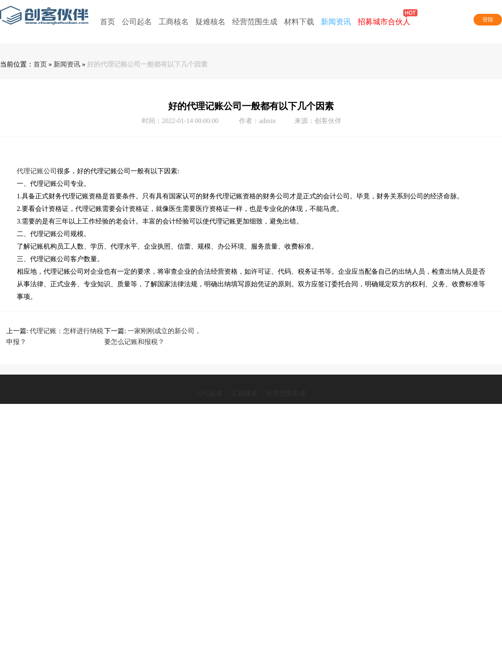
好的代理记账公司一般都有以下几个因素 (147, 64)
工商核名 (244, 393)
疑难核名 (210, 22)
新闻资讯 (336, 22)
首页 (107, 22)
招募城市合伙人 (384, 14)
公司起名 (209, 393)
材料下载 (299, 22)
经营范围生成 (254, 22)
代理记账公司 (37, 171)
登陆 (487, 19)
